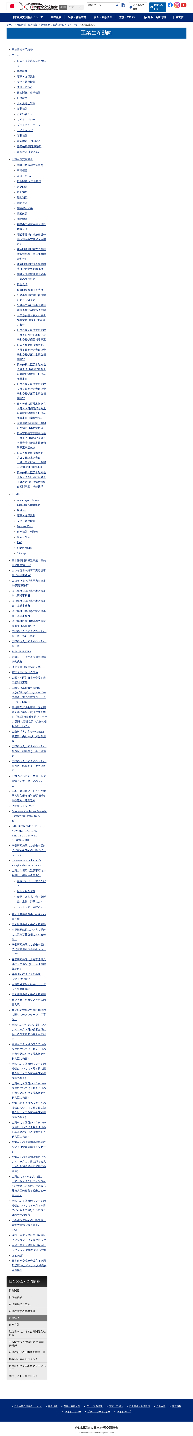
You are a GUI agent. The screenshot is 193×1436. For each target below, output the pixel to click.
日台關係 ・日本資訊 (29, 181)
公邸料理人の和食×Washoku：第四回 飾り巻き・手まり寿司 (29, 751)
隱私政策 (22, 213)
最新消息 (22, 192)
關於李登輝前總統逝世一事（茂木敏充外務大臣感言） (31, 239)
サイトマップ (25, 130)
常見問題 (22, 186)
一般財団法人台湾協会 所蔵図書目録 (26, 1344)
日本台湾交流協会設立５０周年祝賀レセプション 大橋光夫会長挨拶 (29, 1265)
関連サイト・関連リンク (23, 1376)
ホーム (10, 25)
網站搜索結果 (25, 208)
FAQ (19, 542)
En (80, 7)
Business (21, 510)
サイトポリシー (26, 119)
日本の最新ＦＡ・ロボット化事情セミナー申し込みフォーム (29, 781)
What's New (23, 537)
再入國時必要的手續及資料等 (29, 994)
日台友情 (178, 17)
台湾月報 (14, 1324)
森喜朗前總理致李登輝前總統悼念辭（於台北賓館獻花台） (31, 254)
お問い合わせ (158, 7)
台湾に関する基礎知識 (22, 1311)
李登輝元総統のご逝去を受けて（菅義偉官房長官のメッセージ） (29, 949)
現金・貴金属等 (26, 891)
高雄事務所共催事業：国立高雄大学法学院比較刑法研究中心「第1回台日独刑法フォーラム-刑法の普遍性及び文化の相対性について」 (29, 717)
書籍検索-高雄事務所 (29, 146)
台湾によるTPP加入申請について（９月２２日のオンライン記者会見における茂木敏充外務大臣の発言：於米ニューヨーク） (29, 1186)
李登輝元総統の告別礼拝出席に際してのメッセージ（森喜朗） (29, 1015)
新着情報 (22, 108)
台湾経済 (45, 25)
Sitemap (21, 553)
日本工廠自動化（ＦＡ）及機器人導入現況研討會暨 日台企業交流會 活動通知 (29, 796)
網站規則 (22, 202)
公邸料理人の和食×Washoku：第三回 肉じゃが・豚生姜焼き (29, 736)
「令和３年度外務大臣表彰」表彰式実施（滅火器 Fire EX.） (29, 1225)
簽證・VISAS (24, 176)
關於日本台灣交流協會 (30, 165)
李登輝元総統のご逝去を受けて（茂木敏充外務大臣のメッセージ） (29, 850)
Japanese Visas (25, 526)
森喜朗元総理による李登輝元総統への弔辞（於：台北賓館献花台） (29, 964)
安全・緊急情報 (103, 17)
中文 (71, 7)
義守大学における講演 (25, 672)
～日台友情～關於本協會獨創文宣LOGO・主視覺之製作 (31, 320)
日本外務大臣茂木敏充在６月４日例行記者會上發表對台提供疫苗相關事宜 (31, 335)
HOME (15, 494)
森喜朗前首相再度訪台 (30, 289)
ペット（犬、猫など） (30, 907)
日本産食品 (15, 1297)
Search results (24, 547)
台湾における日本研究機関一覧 (27, 1352)
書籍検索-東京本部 (28, 151)
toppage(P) (17, 1255)
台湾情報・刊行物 (27, 531)
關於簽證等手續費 (22, 49)
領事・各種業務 (77, 17)
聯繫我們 (22, 197)
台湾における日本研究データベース (27, 1367)
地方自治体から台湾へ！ (23, 1359)
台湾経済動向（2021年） (65, 25)
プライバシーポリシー (30, 125)
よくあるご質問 (138, 7)
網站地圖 (22, 219)
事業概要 (56, 17)
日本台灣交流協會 (22, 159)
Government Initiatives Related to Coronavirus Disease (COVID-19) (29, 816)
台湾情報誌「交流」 (21, 1304)
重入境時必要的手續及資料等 (29, 924)
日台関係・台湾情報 (154, 17)
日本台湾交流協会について (27, 17)
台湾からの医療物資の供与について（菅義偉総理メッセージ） (29, 1147)
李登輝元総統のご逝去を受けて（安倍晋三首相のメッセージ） (29, 934)
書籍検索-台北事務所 (29, 141)
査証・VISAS (127, 17)
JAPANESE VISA (21, 651)
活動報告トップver (22, 805)
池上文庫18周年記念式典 (26, 666)
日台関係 (14, 1290)
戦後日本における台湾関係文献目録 (27, 1333)
